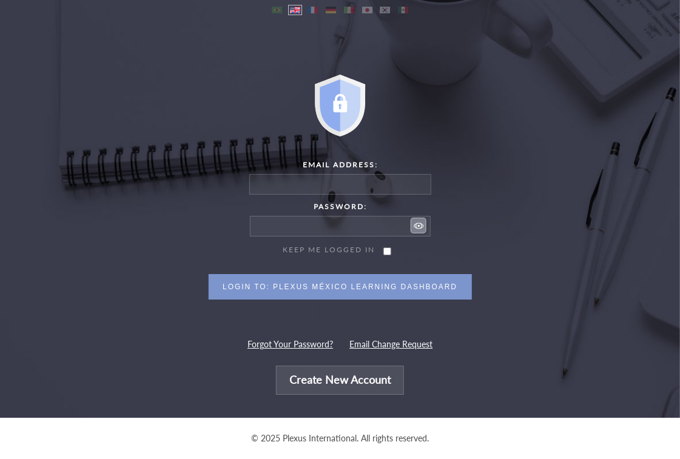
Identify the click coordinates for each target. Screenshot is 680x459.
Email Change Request (391, 344)
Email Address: (340, 164)
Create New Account (340, 380)
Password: (340, 206)
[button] (418, 225)
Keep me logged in (329, 249)
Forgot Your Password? (290, 344)
